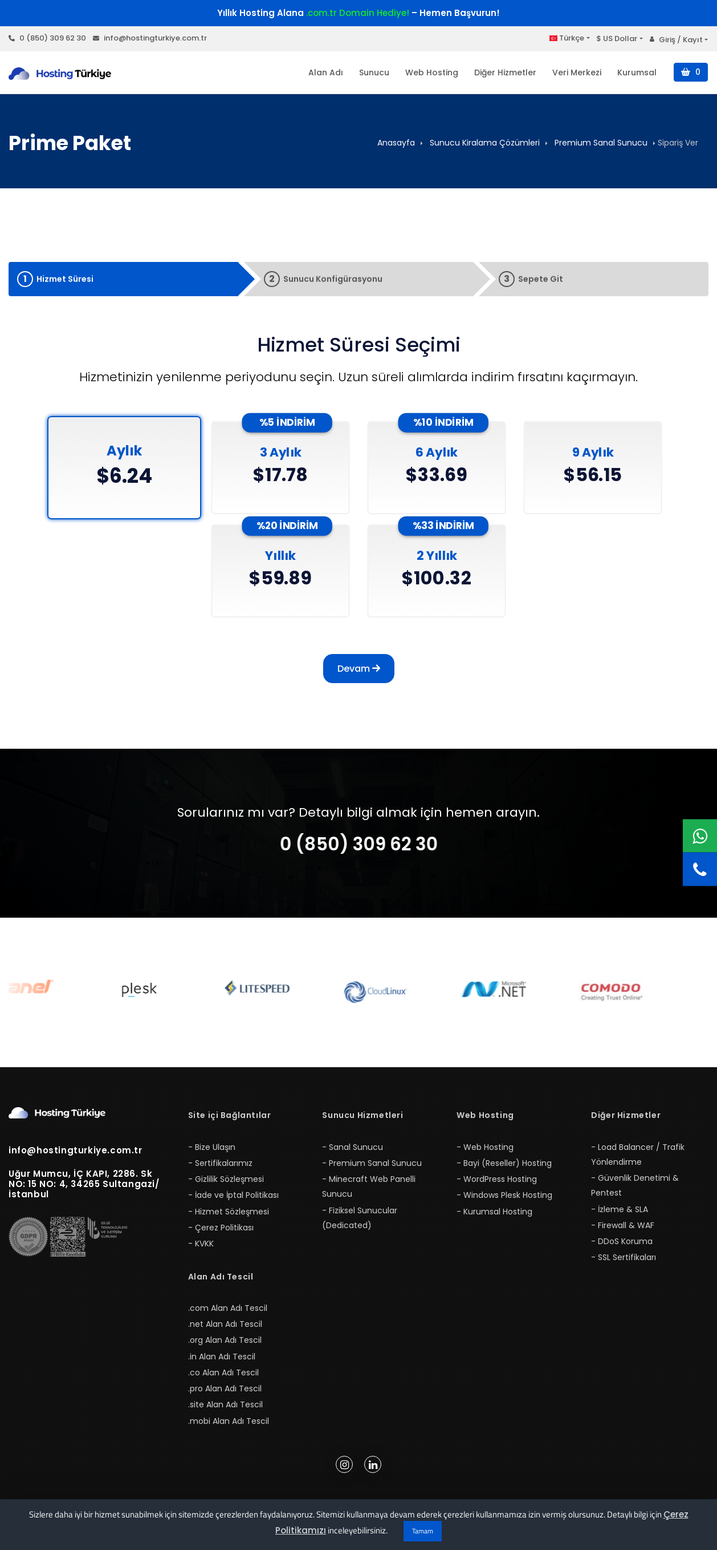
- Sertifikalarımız (220, 1163)
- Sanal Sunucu (352, 1147)
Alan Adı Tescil (221, 1276)
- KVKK (201, 1243)
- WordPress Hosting (497, 1179)
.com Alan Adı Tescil (227, 1308)
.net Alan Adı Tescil (225, 1324)
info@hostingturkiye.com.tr (150, 38)
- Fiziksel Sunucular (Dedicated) (359, 1218)
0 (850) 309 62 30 (47, 38)
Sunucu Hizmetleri (362, 1115)
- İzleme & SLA (619, 1209)
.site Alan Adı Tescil (225, 1404)
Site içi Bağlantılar (229, 1115)
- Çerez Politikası (221, 1227)
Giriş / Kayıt (676, 39)
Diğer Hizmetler (505, 72)
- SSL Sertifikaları (623, 1257)
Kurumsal (637, 72)
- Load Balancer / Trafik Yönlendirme (638, 1154)
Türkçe (566, 38)
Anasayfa (396, 142)
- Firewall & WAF (622, 1225)
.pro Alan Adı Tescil (225, 1388)
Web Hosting (431, 72)
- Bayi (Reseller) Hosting (504, 1163)
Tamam (422, 1530)
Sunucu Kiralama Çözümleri (485, 142)
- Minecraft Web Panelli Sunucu (368, 1186)
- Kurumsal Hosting (494, 1211)
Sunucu (374, 72)
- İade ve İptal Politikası (233, 1195)
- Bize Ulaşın (211, 1147)
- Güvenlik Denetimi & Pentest (635, 1185)
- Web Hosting (485, 1147)
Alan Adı (325, 72)
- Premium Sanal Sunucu (372, 1163)
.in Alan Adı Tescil (221, 1356)
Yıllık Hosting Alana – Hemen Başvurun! (358, 13)
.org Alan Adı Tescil (225, 1340)
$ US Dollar (616, 38)
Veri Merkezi (576, 72)
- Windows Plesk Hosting (504, 1195)
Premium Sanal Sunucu (601, 142)
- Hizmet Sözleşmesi (228, 1211)
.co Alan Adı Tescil (223, 1372)
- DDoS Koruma (622, 1241)
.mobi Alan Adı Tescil (228, 1421)
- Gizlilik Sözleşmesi (226, 1179)
